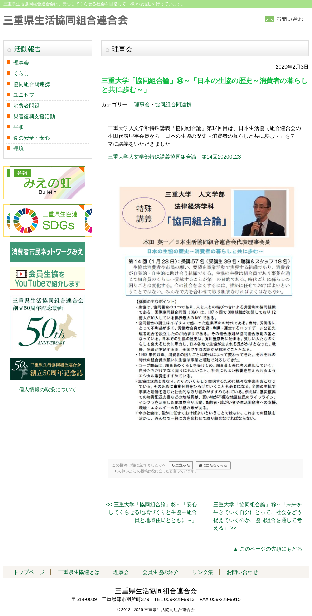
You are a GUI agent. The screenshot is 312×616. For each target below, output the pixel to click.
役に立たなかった (213, 465)
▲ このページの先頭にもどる (267, 549)
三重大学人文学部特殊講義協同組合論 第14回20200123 (174, 157)
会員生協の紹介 (160, 572)
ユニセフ (23, 95)
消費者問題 (26, 105)
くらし (21, 73)
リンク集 (202, 572)
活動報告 (27, 49)
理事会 (142, 104)
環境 (18, 148)
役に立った (181, 465)
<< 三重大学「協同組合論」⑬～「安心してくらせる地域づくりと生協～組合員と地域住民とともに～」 (151, 512)
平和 (18, 127)
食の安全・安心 (31, 138)
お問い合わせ (242, 572)
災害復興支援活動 (34, 116)
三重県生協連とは (79, 572)
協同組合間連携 (173, 104)
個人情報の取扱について (47, 389)
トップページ (29, 572)
